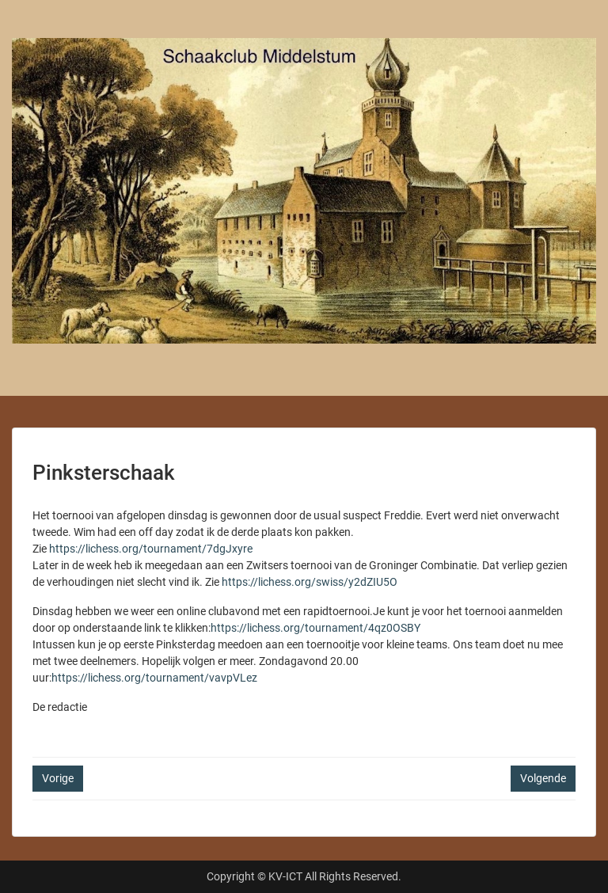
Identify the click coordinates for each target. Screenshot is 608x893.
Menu (28, 27)
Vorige (58, 778)
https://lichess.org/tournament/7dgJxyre (151, 548)
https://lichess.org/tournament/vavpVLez (154, 677)
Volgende (543, 778)
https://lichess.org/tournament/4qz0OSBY (315, 627)
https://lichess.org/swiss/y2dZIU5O (309, 582)
